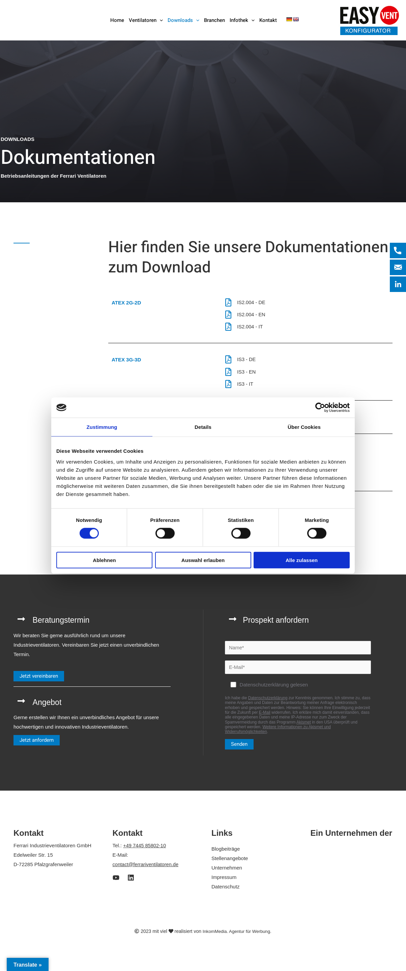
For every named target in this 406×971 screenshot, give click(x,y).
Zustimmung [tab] (102, 427)
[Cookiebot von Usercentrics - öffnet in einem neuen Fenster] (320, 408)
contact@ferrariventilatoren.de (146, 868)
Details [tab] (203, 427)
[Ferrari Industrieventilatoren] (48, 20)
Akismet (303, 726)
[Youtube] (116, 881)
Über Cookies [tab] (304, 427)
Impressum (223, 881)
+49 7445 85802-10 (145, 849)
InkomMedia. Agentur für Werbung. (236, 935)
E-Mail (264, 716)
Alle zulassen (302, 560)
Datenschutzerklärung (268, 702)
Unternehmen (226, 872)
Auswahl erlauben (203, 560)
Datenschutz (225, 890)
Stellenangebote (229, 862)
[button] (159, 20)
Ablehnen (104, 560)
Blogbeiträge (225, 853)
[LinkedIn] (130, 881)
